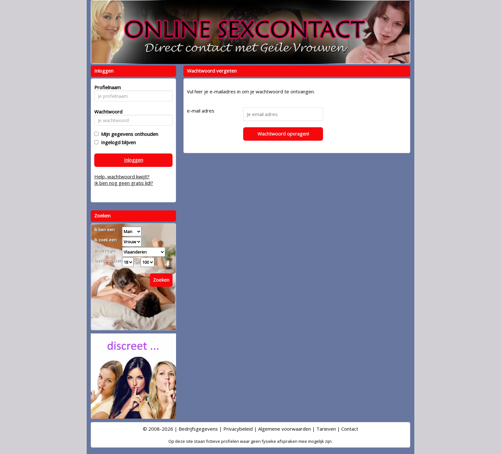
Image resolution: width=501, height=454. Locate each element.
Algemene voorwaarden (284, 429)
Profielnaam (106, 87)
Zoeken (161, 280)
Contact (349, 429)
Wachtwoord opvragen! (283, 133)
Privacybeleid (238, 429)
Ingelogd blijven (117, 142)
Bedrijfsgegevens (198, 429)
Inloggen (133, 160)
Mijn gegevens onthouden (128, 134)
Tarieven (326, 429)
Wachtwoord (106, 111)
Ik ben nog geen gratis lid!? (123, 183)
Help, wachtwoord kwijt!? (122, 176)
